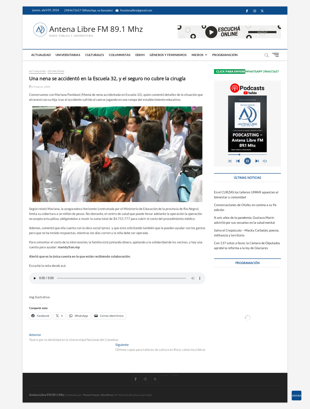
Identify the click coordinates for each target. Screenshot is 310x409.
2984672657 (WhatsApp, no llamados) (88, 10)
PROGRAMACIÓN (225, 55)
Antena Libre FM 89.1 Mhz (96, 29)
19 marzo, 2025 (39, 86)
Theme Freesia (91, 395)
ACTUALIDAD (41, 55)
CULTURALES (94, 55)
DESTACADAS (56, 71)
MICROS (197, 55)
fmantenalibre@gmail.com (134, 10)
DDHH (140, 55)
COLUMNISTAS (119, 55)
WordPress (107, 395)
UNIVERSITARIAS (68, 55)
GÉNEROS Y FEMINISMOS (168, 55)
